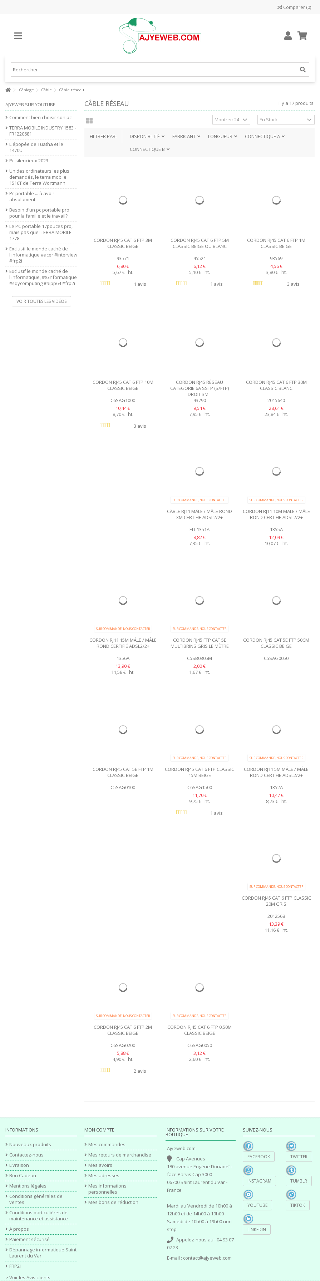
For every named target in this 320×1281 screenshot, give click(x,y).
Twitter (298, 1157)
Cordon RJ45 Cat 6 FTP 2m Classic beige (123, 1030)
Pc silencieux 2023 (28, 161)
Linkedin (256, 1229)
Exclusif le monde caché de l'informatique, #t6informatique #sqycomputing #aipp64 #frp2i (43, 277)
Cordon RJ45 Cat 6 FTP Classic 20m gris (276, 901)
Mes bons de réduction (113, 1202)
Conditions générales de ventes (36, 1199)
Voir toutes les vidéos (41, 301)
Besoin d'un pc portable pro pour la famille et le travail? (39, 213)
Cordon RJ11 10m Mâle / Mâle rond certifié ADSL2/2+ (276, 514)
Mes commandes (106, 1145)
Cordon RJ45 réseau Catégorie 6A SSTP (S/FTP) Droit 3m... (199, 388)
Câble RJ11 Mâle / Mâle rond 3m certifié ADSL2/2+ (199, 514)
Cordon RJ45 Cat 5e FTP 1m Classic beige (123, 772)
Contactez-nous (26, 1155)
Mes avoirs (100, 1165)
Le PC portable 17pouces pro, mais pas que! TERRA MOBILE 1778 (41, 232)
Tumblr (298, 1181)
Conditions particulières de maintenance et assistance (38, 1216)
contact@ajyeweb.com (207, 1258)
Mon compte (99, 1130)
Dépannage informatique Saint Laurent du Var (43, 1253)
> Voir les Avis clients (27, 1277)
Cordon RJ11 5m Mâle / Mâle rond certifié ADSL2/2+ (276, 772)
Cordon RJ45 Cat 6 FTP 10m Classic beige (123, 385)
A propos (19, 1229)
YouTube (257, 1205)
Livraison (19, 1165)
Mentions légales (27, 1186)
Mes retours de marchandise (119, 1155)
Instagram (259, 1181)
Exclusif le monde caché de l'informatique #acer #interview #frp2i (43, 255)
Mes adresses (103, 1176)
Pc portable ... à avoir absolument (31, 196)
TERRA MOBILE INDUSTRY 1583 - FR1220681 (42, 131)
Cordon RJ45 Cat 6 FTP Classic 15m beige (199, 772)
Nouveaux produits (30, 1145)
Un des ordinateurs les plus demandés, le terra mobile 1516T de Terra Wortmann (39, 177)
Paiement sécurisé (29, 1239)
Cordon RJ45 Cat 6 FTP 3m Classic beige (123, 243)
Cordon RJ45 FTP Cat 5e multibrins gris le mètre (200, 643)
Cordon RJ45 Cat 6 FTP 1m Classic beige (276, 243)
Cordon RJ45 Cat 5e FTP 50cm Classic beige (276, 643)
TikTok (297, 1205)
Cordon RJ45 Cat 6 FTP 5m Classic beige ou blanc (200, 243)
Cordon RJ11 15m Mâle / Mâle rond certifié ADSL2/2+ (123, 643)
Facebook (258, 1157)
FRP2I (15, 1266)
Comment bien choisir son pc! (41, 118)
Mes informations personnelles (107, 1189)
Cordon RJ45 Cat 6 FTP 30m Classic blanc (276, 385)
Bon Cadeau (22, 1176)
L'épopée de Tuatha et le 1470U (36, 147)
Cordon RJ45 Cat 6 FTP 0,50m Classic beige (199, 1030)
